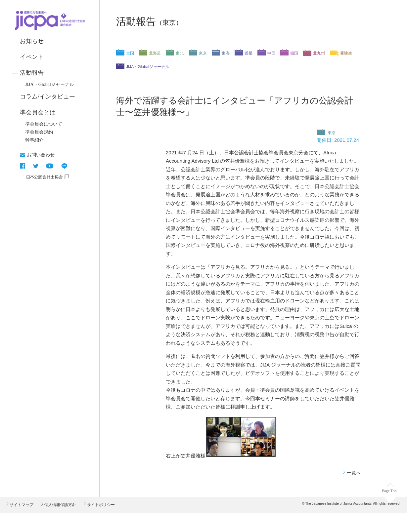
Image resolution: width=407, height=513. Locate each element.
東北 (180, 53)
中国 (271, 53)
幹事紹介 (34, 140)
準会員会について (43, 124)
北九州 (319, 53)
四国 (294, 53)
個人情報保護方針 (59, 504)
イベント (32, 57)
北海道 (155, 53)
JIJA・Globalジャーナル (49, 84)
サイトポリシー (100, 504)
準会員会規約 (39, 132)
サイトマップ (21, 504)
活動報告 (32, 72)
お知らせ (32, 41)
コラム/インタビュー (47, 96)
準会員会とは (38, 112)
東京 (203, 53)
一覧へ (354, 472)
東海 (226, 53)
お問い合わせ (41, 154)
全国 (130, 53)
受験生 (346, 53)
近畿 (248, 53)
